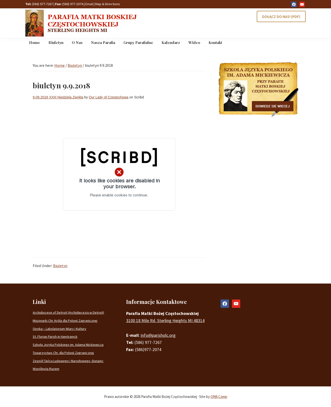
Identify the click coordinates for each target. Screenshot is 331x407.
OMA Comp (219, 396)
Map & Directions (107, 4)
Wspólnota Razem (46, 368)
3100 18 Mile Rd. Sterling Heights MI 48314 (165, 320)
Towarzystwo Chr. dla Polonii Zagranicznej (63, 353)
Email (89, 4)
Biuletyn (60, 265)
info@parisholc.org (158, 335)
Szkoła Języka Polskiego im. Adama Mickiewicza (68, 344)
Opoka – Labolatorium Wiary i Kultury (59, 328)
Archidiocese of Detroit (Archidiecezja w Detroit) (68, 312)
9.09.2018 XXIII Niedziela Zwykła (58, 97)
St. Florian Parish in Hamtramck (55, 336)
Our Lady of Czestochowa (108, 97)
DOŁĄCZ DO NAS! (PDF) (281, 16)
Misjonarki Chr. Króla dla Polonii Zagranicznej (65, 320)
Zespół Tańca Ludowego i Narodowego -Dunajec (68, 361)
